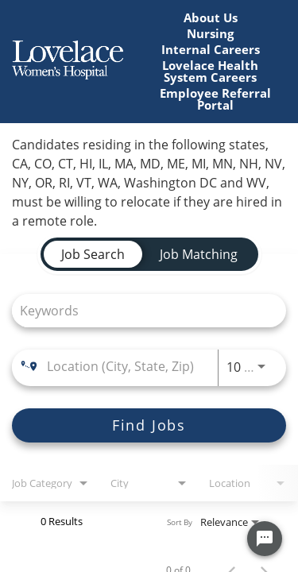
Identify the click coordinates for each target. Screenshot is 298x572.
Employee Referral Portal (215, 99)
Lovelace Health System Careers (210, 71)
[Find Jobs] (149, 425)
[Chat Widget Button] (264, 538)
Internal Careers (210, 50)
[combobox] (141, 310)
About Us (211, 18)
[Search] (149, 425)
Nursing (210, 34)
